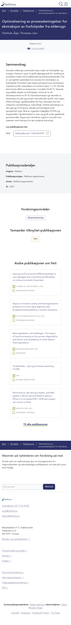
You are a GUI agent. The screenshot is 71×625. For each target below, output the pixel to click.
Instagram (25, 613)
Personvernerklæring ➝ (13, 573)
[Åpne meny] (56, 4)
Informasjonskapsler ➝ (12, 578)
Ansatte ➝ (6, 556)
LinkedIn (15, 613)
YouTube (55, 613)
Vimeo (46, 613)
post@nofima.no (9, 511)
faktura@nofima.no (11, 516)
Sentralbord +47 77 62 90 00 (15, 506)
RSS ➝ (5, 588)
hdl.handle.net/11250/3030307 (32, 133)
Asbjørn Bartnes (37, 605)
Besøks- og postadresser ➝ (16, 539)
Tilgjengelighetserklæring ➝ (15, 583)
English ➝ (6, 561)
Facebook (37, 613)
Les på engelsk (35, 48)
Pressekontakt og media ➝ (14, 551)
